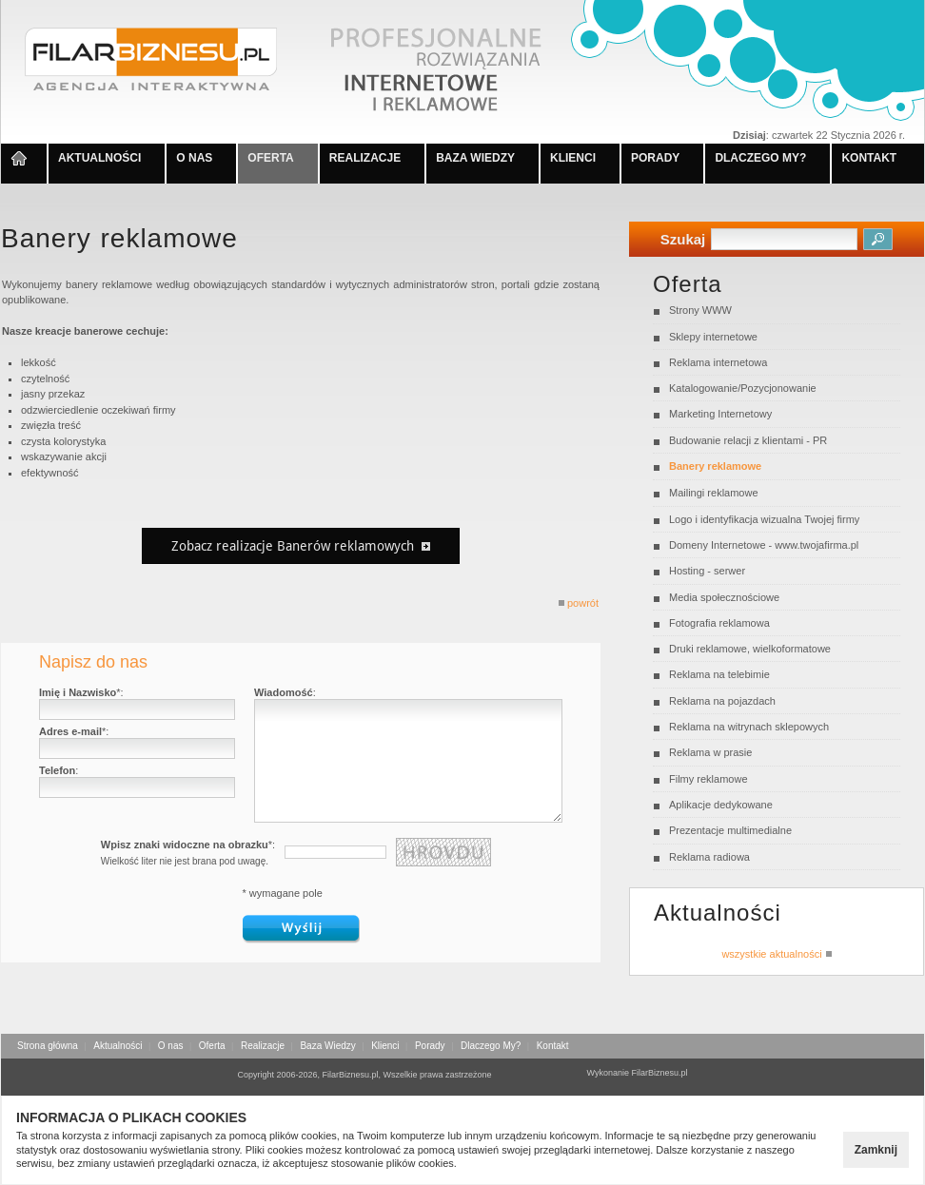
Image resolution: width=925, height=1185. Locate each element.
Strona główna (47, 1045)
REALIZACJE (365, 158)
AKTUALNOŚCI (99, 158)
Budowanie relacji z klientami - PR (748, 440)
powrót (578, 602)
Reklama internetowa (718, 362)
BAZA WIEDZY (475, 158)
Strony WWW (700, 310)
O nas (171, 1045)
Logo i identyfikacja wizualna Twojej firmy (764, 519)
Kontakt (553, 1045)
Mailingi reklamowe (713, 492)
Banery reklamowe (715, 466)
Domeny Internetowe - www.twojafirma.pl (763, 545)
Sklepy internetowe (713, 336)
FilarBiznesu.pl (660, 1073)
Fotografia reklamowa (719, 623)
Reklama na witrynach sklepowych (749, 726)
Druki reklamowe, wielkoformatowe (750, 648)
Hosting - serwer (707, 570)
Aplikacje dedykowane (721, 804)
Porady (430, 1045)
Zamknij (876, 1149)
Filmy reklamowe (708, 779)
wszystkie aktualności (776, 953)
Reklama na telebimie (719, 674)
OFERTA (270, 158)
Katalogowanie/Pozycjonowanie (743, 388)
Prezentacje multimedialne (730, 830)
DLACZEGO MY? (760, 158)
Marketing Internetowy (720, 413)
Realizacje (263, 1045)
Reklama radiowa (709, 857)
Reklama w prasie (710, 752)
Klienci (385, 1045)
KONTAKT (868, 158)
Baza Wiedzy (327, 1045)
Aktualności (117, 1045)
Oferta (212, 1045)
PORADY (655, 158)
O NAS (194, 158)
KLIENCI (573, 158)
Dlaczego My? (491, 1045)
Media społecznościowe (724, 597)
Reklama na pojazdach (722, 701)
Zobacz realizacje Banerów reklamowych (300, 546)
